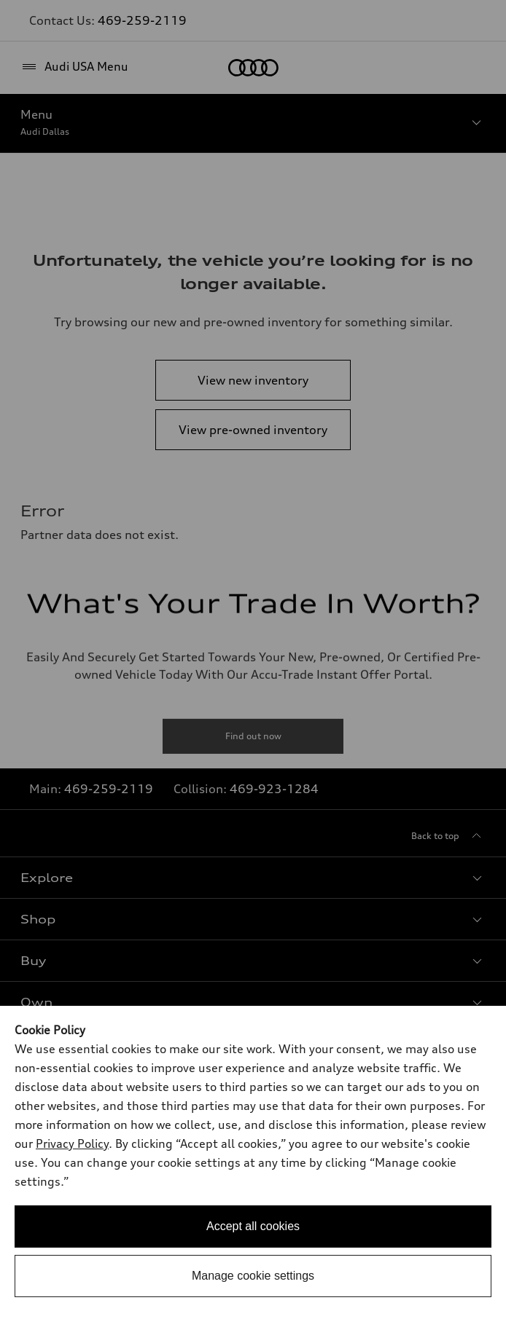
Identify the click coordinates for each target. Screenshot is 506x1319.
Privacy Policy (72, 1143)
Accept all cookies (253, 1226)
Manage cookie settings (253, 1275)
